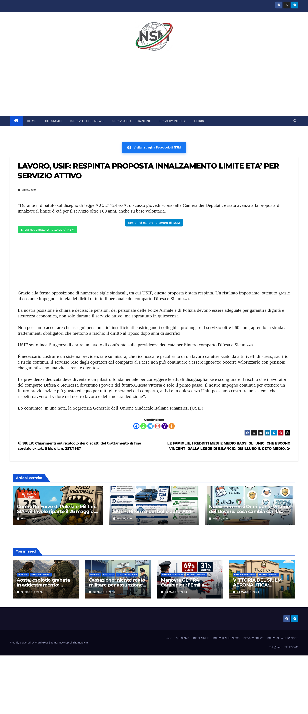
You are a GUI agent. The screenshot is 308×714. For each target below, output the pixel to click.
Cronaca (23, 575)
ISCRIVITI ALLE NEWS (87, 121)
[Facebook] (136, 426)
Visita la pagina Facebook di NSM (154, 147)
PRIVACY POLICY (173, 121)
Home (168, 638)
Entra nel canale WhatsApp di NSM (47, 229)
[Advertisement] (154, 86)
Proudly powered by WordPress (29, 642)
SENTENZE (108, 575)
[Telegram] (150, 426)
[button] (295, 121)
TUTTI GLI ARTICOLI (40, 575)
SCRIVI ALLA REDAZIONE (131, 121)
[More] (172, 426)
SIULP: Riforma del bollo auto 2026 (152, 511)
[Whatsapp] (143, 426)
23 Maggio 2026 (32, 592)
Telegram (274, 647)
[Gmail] (157, 426)
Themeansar (80, 642)
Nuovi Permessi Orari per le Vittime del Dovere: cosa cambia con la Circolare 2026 (249, 511)
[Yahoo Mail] (164, 426)
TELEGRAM (291, 647)
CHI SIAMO (53, 121)
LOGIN (199, 121)
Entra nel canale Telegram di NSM (154, 223)
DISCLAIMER (201, 638)
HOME (31, 121)
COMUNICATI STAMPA (172, 575)
